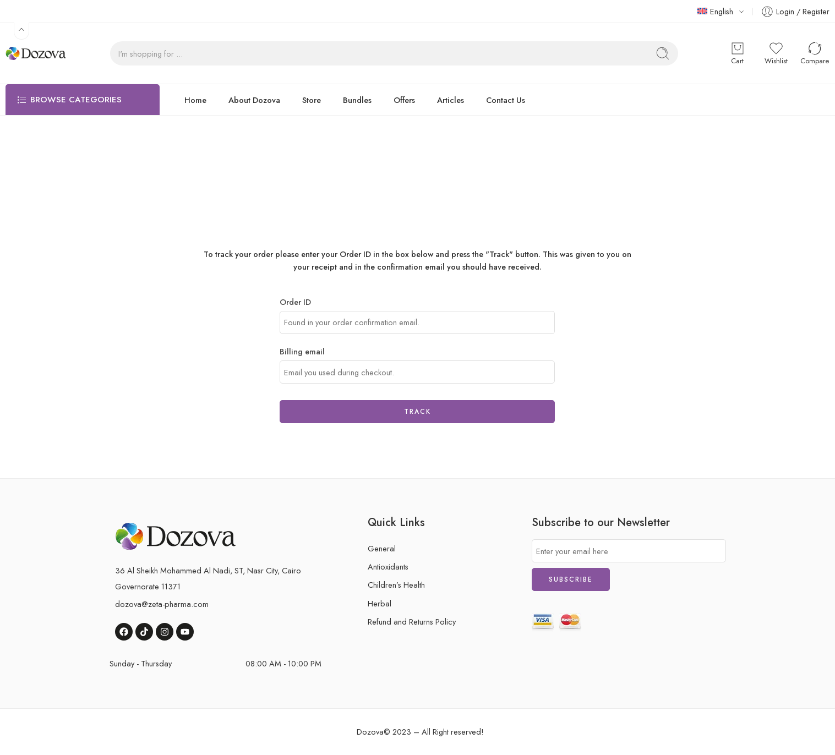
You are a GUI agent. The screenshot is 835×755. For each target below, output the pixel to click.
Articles (450, 100)
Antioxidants (388, 566)
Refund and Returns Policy (412, 621)
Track (417, 412)
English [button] (715, 11)
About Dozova (254, 100)
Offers (404, 100)
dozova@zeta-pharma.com (162, 604)
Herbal (379, 603)
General (382, 548)
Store (311, 100)
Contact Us (505, 100)
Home (195, 100)
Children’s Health (396, 584)
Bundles (357, 100)
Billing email (302, 351)
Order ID (295, 302)
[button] (21, 31)
